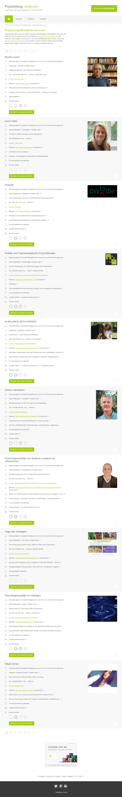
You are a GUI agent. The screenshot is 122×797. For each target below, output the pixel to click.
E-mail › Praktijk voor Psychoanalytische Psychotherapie (28, 275)
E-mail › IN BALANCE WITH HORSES (22, 343)
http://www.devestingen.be (24, 622)
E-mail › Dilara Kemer (16, 686)
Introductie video (48, 365)
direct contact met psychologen (15, 41)
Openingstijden (15, 96)
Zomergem (26, 130)
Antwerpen (12, 66)
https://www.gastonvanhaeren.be (26, 416)
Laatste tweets (15, 297)
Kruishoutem (26, 470)
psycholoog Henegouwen (47, 36)
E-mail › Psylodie (15, 207)
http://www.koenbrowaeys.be (25, 280)
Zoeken (31, 19)
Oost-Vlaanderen (15, 130)
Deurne (20, 66)
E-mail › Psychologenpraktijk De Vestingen (23, 617)
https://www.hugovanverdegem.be (27, 558)
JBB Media (59, 792)
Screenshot (35, 83)
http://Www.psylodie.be (23, 211)
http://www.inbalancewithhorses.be (27, 348)
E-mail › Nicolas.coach (16, 79)
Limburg (12, 672)
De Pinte (25, 540)
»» (33, 51)
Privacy (65, 792)
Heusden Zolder (21, 672)
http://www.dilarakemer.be (24, 690)
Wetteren (25, 193)
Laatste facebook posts (18, 229)
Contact (43, 19)
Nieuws (19, 19)
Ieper (24, 604)
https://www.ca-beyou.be (23, 147)
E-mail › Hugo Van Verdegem (19, 553)
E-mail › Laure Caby (16, 143)
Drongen (25, 398)
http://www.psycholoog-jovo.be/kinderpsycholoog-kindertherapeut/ (38, 487)
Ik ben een (104, 8)
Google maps (30, 66)
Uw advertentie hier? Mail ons (61, 765)
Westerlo (21, 330)
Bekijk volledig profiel (21, 112)
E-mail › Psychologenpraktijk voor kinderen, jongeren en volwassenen (33, 483)
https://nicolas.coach (22, 83)
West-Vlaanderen (15, 604)
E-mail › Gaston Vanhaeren (18, 412)
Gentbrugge (26, 262)
